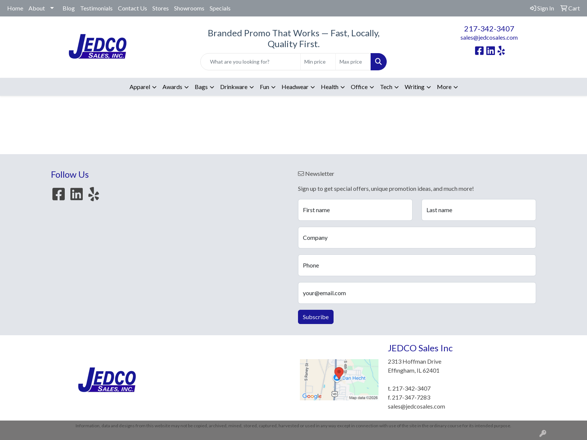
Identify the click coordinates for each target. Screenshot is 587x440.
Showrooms (189, 8)
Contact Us (132, 8)
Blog (69, 8)
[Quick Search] (250, 61)
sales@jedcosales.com (489, 37)
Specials (220, 8)
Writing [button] (415, 86)
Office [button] (359, 86)
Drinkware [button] (233, 86)
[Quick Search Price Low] (318, 61)
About (36, 8)
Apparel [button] (140, 86)
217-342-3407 (489, 28)
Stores (160, 8)
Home (15, 8)
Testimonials (96, 8)
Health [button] (329, 86)
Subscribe (316, 316)
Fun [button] (264, 86)
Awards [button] (172, 86)
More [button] (444, 86)
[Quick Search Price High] (353, 61)
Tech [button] (386, 86)
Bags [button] (201, 86)
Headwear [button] (295, 86)
